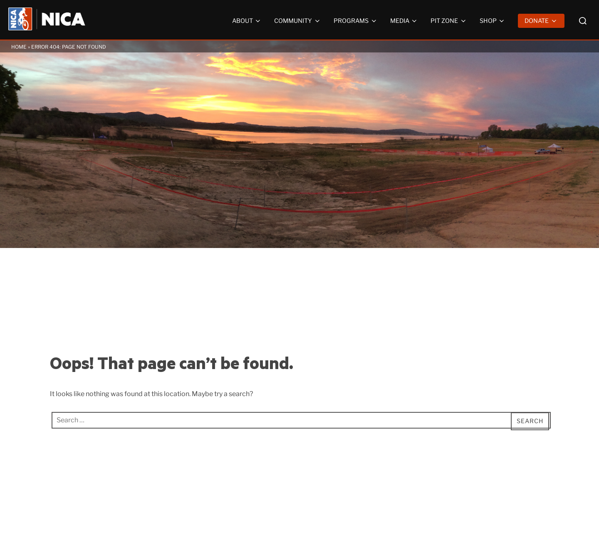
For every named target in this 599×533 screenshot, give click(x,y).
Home (19, 47)
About (247, 21)
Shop (493, 21)
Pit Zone (449, 21)
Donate (541, 21)
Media (404, 21)
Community (297, 21)
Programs (356, 21)
